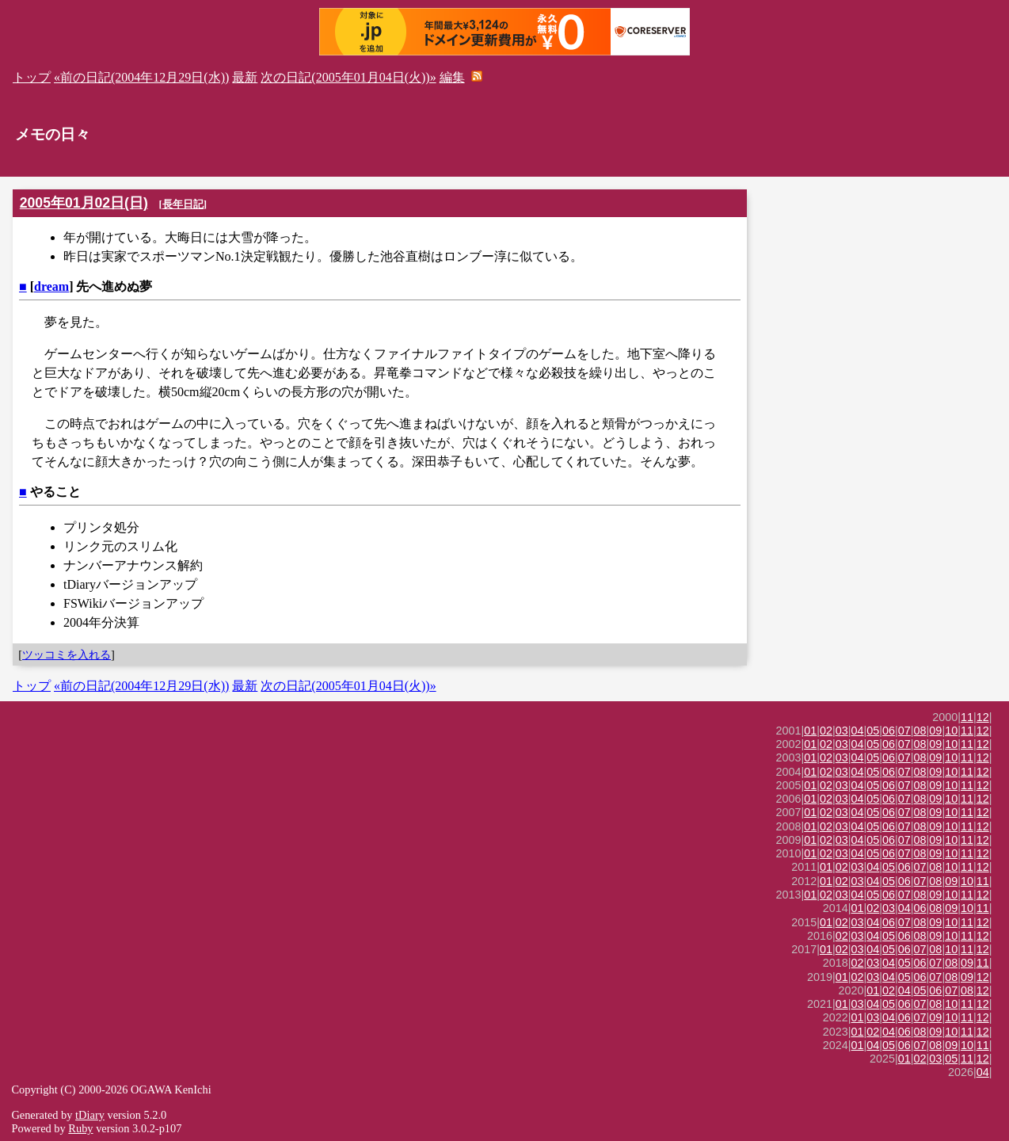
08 (920, 730)
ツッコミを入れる (66, 654)
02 (826, 730)
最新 (244, 77)
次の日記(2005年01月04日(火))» (348, 77)
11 (967, 717)
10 (951, 730)
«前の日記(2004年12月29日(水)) (141, 77)
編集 (452, 77)
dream (51, 286)
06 (888, 730)
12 (983, 717)
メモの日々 (52, 134)
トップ (32, 77)
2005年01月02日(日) (84, 203)
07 (904, 730)
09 (935, 730)
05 (872, 730)
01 (810, 730)
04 (857, 730)
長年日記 (183, 204)
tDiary (90, 1115)
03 (842, 730)
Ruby (80, 1128)
